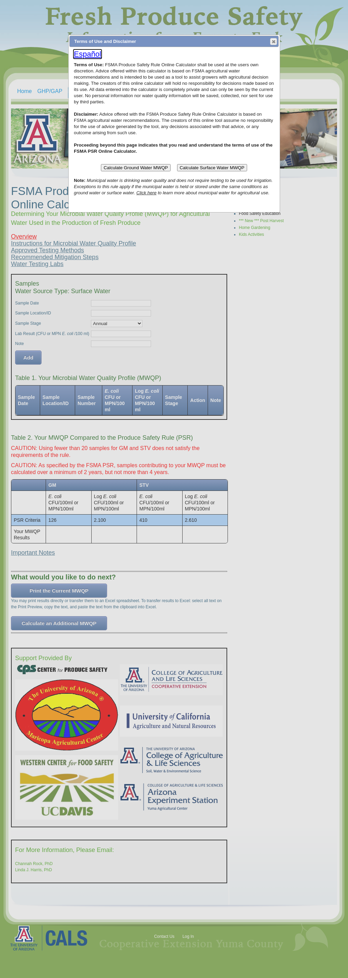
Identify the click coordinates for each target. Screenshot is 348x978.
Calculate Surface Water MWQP (212, 167)
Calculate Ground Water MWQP (136, 167)
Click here (146, 192)
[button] (273, 41)
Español (87, 54)
